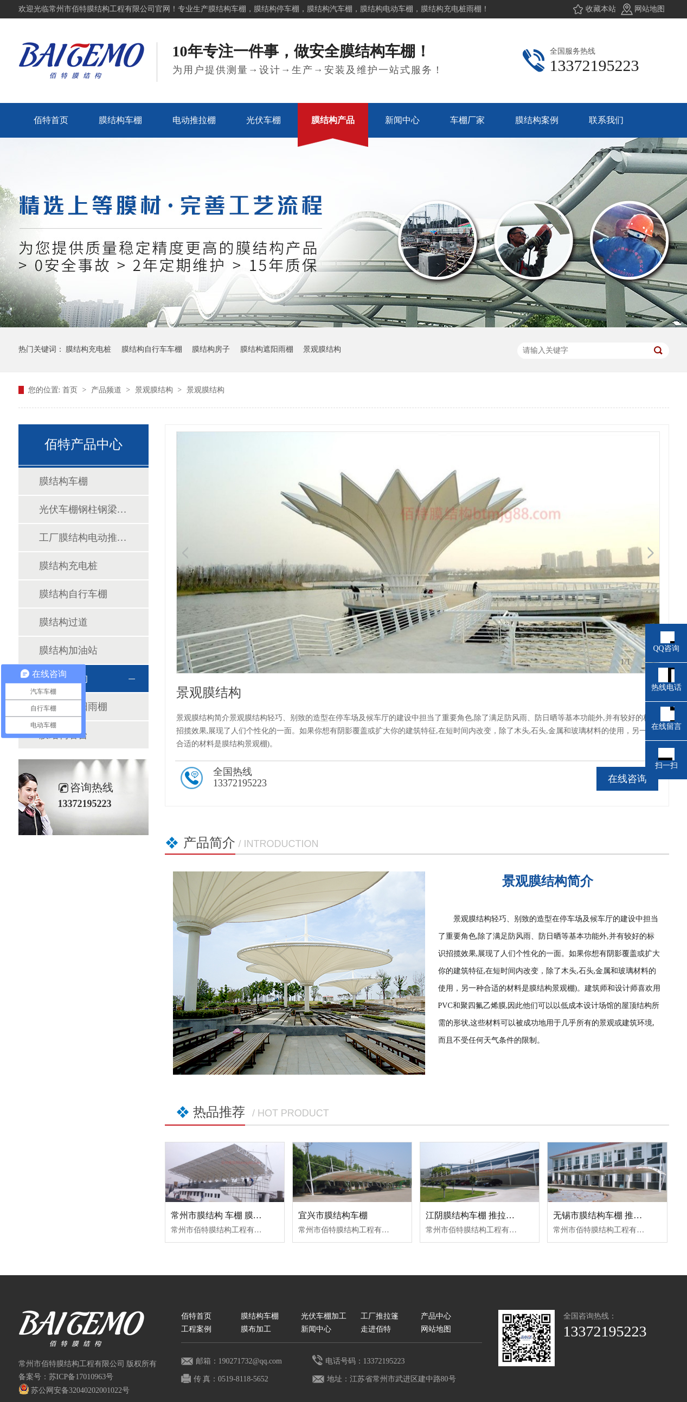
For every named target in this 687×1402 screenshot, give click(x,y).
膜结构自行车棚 (73, 594)
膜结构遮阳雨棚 (266, 349)
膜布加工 (256, 1329)
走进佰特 (376, 1329)
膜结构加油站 (68, 650)
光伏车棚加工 (323, 1316)
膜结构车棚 (63, 481)
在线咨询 (627, 778)
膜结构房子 (211, 349)
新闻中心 (316, 1329)
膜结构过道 (63, 622)
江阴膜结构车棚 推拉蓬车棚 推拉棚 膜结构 (507, 1215)
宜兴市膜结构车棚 (333, 1215)
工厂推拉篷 (380, 1316)
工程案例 (196, 1329)
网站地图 (649, 9)
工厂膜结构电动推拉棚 (83, 537)
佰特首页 (196, 1316)
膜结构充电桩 (88, 349)
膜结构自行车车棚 (151, 349)
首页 (71, 390)
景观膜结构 (322, 349)
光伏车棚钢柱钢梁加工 (83, 509)
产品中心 (436, 1316)
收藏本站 (601, 9)
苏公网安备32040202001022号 (74, 1390)
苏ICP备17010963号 (81, 1377)
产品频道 (107, 390)
